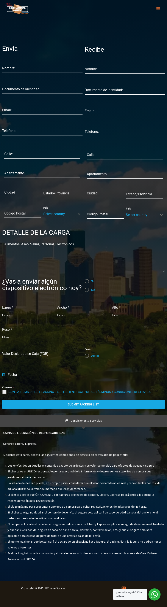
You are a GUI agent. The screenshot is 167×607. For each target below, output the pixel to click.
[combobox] (61, 214)
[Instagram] (123, 588)
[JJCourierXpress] (17, 8)
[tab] (83, 421)
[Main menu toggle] (158, 8)
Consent (8, 387)
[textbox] (60, 214)
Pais (45, 207)
